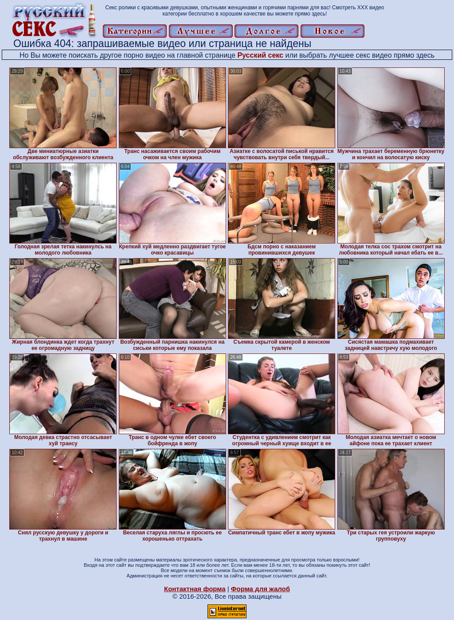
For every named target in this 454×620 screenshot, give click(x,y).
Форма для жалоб (260, 589)
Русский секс (260, 55)
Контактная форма (195, 589)
